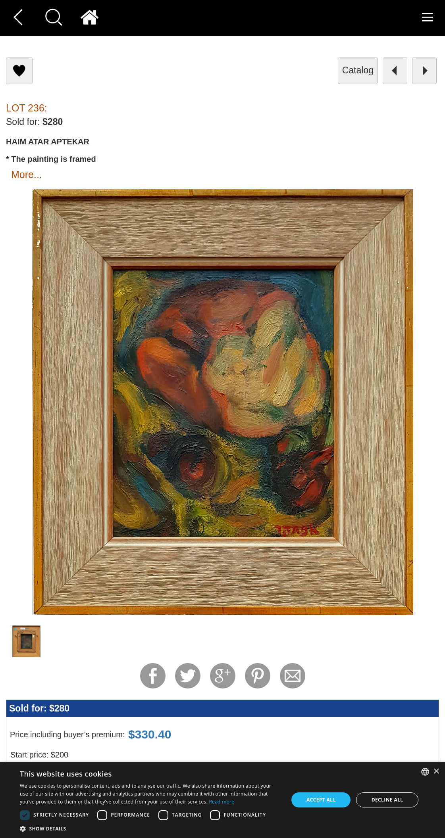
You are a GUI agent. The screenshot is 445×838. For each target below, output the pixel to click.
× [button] (436, 772)
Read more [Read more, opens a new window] (221, 801)
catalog (358, 70)
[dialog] (222, 800)
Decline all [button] (387, 799)
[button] (150, 828)
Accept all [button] (321, 799)
